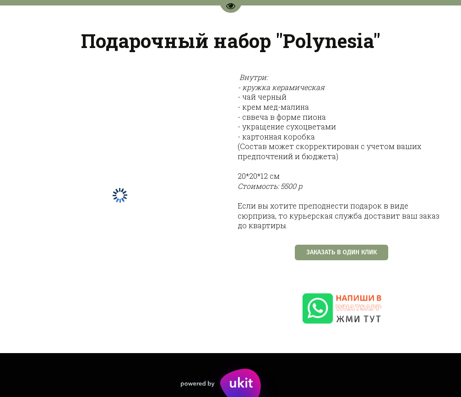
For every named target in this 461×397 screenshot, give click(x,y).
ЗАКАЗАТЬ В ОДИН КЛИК (341, 252)
